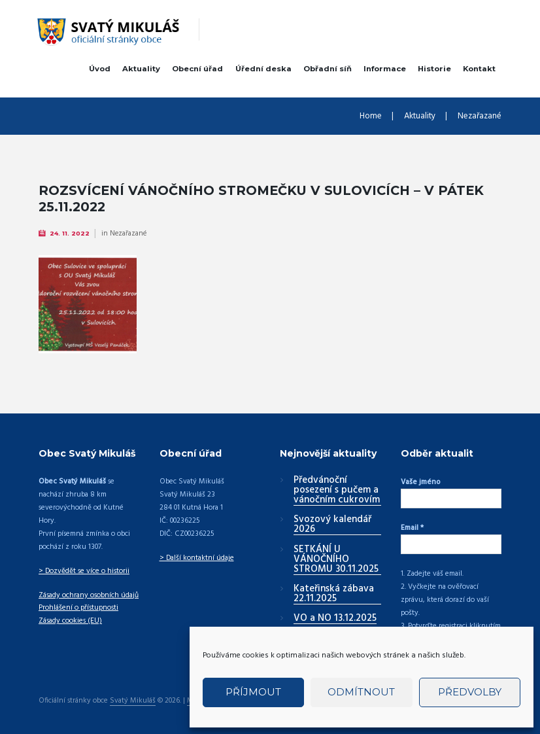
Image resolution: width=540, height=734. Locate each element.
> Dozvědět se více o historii (84, 571)
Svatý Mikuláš (133, 701)
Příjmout (253, 692)
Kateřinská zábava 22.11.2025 (334, 594)
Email (412, 528)
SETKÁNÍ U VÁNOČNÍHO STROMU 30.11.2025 (336, 560)
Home (371, 116)
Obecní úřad (197, 68)
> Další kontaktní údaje (197, 558)
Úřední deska (263, 68)
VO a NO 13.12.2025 (335, 619)
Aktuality (141, 68)
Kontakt (479, 68)
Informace (384, 68)
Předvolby (469, 692)
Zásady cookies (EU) (70, 621)
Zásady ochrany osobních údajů (89, 595)
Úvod (99, 68)
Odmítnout (361, 692)
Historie (434, 68)
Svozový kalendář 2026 (332, 525)
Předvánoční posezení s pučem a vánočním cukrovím (337, 491)
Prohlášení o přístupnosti (78, 608)
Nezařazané (479, 116)
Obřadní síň (327, 68)
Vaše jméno (420, 482)
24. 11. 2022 (70, 233)
